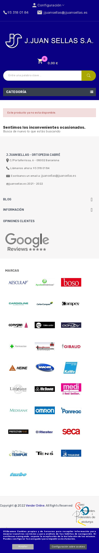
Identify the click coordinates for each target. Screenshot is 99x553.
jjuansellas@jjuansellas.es (58, 176)
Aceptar (22, 546)
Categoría (16, 92)
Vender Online (35, 505)
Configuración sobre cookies (68, 546)
